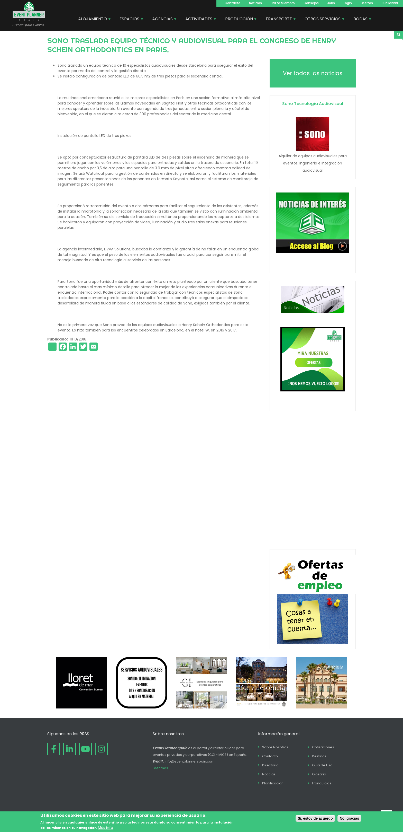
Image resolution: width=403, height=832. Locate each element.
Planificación (272, 783)
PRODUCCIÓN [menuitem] (239, 19)
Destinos (319, 756)
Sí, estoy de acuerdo (315, 818)
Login (348, 3)
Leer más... (161, 768)
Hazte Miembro (283, 3)
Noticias (255, 3)
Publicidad (390, 3)
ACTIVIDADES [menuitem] (199, 19)
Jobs (331, 3)
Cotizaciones (323, 747)
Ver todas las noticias (312, 73)
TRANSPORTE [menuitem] (279, 19)
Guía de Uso (322, 765)
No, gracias (349, 818)
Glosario (319, 774)
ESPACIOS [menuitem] (130, 19)
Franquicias (321, 783)
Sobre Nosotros (275, 747)
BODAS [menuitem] (361, 19)
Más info (105, 827)
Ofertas (367, 3)
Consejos (311, 3)
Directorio (270, 765)
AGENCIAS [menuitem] (162, 19)
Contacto (232, 3)
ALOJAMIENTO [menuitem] (92, 19)
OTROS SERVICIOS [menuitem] (323, 19)
